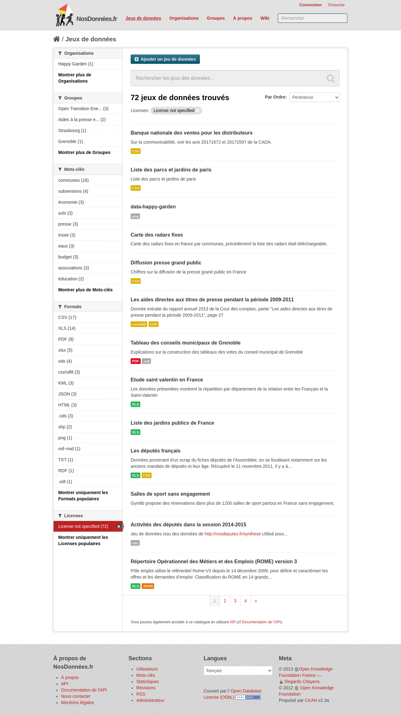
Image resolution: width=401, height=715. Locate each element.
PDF (135, 361)
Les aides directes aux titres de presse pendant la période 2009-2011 (212, 299)
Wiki (264, 18)
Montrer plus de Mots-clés (85, 289)
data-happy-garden (153, 206)
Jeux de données (143, 18)
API (233, 622)
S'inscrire (336, 5)
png (135, 216)
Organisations (184, 18)
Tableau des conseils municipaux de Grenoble (186, 342)
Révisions (145, 687)
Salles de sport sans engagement (170, 494)
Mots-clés (145, 675)
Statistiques (147, 681)
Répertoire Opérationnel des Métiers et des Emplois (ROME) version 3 (214, 561)
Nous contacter (76, 696)
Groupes (216, 18)
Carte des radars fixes (157, 234)
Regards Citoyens (302, 681)
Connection (310, 5)
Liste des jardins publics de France (172, 423)
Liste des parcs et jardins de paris (171, 169)
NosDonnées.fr (96, 18)
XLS (135, 404)
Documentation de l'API (261, 622)
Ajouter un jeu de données (165, 59)
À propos (242, 18)
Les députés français (155, 450)
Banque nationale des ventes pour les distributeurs (192, 132)
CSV (135, 151)
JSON (148, 586)
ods (135, 543)
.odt (146, 361)
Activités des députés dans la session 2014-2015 (188, 524)
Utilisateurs (147, 669)
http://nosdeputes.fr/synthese (233, 533)
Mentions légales (77, 702)
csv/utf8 (139, 324)
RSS (140, 694)
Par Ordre (275, 97)
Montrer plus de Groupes (84, 152)
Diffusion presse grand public (166, 262)
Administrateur (150, 700)
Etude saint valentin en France (167, 379)
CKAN (311, 700)
